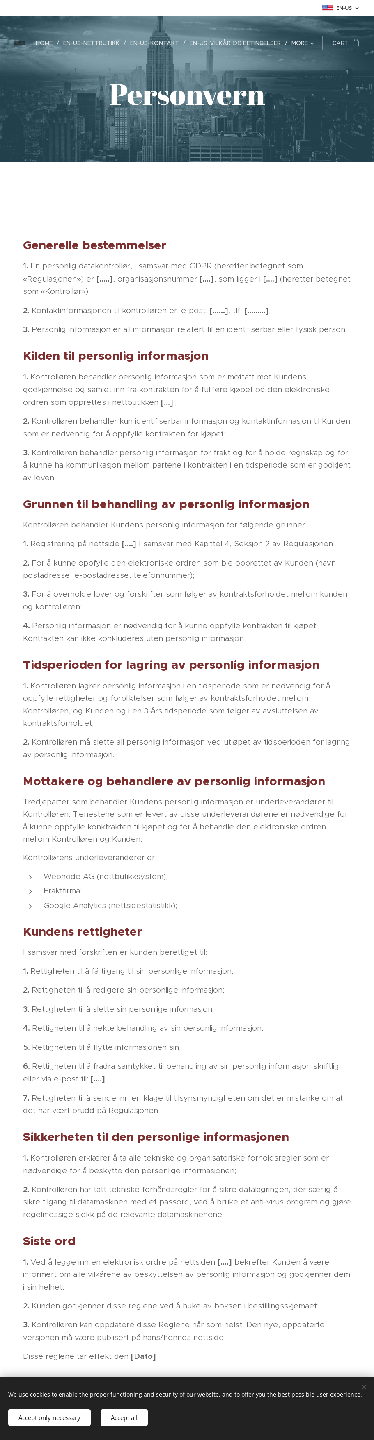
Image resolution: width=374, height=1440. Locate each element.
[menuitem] (46, 43)
